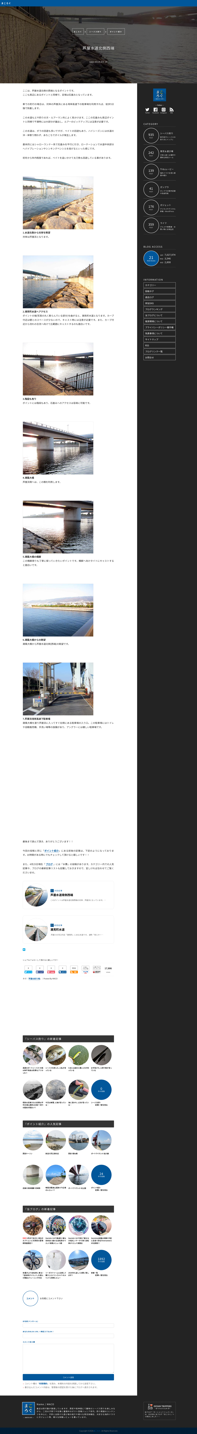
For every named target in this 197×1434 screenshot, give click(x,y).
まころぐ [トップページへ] (6, 3)
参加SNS (149, 303)
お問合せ (149, 357)
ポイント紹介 (51, 850)
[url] (68, 1336)
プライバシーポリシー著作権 (159, 327)
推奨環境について (154, 321)
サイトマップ (151, 339)
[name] (68, 1325)
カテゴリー (150, 285)
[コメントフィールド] (68, 1358)
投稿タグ (149, 291)
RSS (171, 111)
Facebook (155, 111)
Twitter (147, 111)
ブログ (49, 864)
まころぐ (96, 1431)
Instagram (163, 111)
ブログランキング (154, 309)
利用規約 (43, 1383)
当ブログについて (154, 315)
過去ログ (149, 297)
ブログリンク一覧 (154, 351)
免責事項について (154, 333)
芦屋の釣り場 (34, 978)
